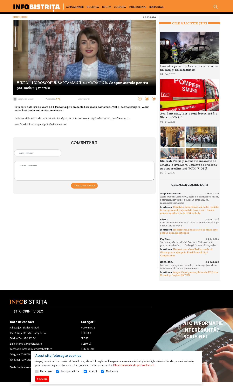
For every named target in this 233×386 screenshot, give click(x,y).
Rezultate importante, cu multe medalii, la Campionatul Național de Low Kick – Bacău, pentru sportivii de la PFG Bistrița (189, 210)
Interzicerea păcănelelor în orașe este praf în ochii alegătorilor (189, 231)
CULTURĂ (120, 6)
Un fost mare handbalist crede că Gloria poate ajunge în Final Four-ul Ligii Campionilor (186, 252)
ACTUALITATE (75, 6)
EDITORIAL (156, 6)
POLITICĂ (93, 6)
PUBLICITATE (137, 6)
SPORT (106, 6)
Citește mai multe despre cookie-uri (133, 365)
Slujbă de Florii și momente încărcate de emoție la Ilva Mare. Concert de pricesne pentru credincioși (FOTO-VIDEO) (188, 164)
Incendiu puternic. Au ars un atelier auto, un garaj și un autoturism (189, 68)
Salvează (42, 378)
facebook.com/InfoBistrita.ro (37, 349)
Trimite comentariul (84, 185)
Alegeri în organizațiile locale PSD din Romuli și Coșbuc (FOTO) (189, 274)
